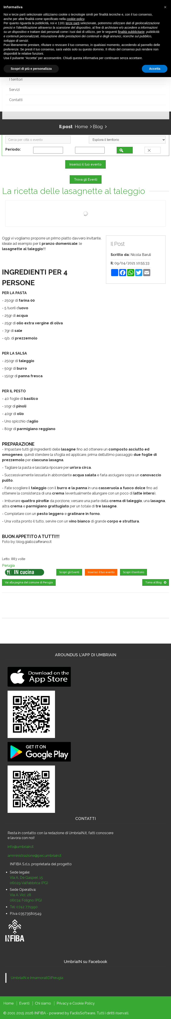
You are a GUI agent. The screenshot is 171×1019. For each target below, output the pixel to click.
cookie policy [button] (75, 19)
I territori (15, 79)
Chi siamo (43, 1003)
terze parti (72, 23)
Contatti (15, 100)
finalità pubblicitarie (131, 32)
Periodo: (13, 149)
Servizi (14, 89)
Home (81, 126)
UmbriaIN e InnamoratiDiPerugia (37, 977)
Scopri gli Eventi (69, 572)
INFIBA (40, 1013)
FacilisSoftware (82, 1013)
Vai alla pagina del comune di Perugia (29, 582)
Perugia (8, 565)
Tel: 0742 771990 (24, 907)
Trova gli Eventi (85, 179)
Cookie (78, 1003)
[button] (165, 7)
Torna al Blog (155, 582)
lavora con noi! (22, 838)
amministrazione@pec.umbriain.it (34, 855)
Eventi (24, 1003)
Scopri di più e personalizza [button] (31, 68)
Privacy (63, 1003)
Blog (98, 126)
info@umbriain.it (21, 846)
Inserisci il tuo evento (85, 164)
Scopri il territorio (133, 572)
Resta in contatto (22, 833)
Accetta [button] (154, 68)
